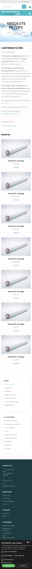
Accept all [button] (8, 565)
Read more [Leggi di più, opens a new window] (22, 549)
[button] (16, 562)
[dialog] (16, 554)
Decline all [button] (23, 565)
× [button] (30, 542)
